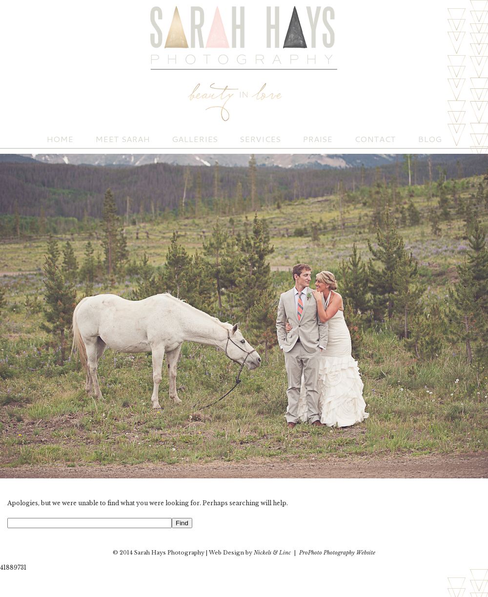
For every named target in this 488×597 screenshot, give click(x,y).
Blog (430, 139)
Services (260, 139)
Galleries (195, 139)
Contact (375, 139)
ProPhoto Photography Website (337, 552)
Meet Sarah (122, 139)
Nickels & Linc (272, 552)
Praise (317, 139)
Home (59, 139)
